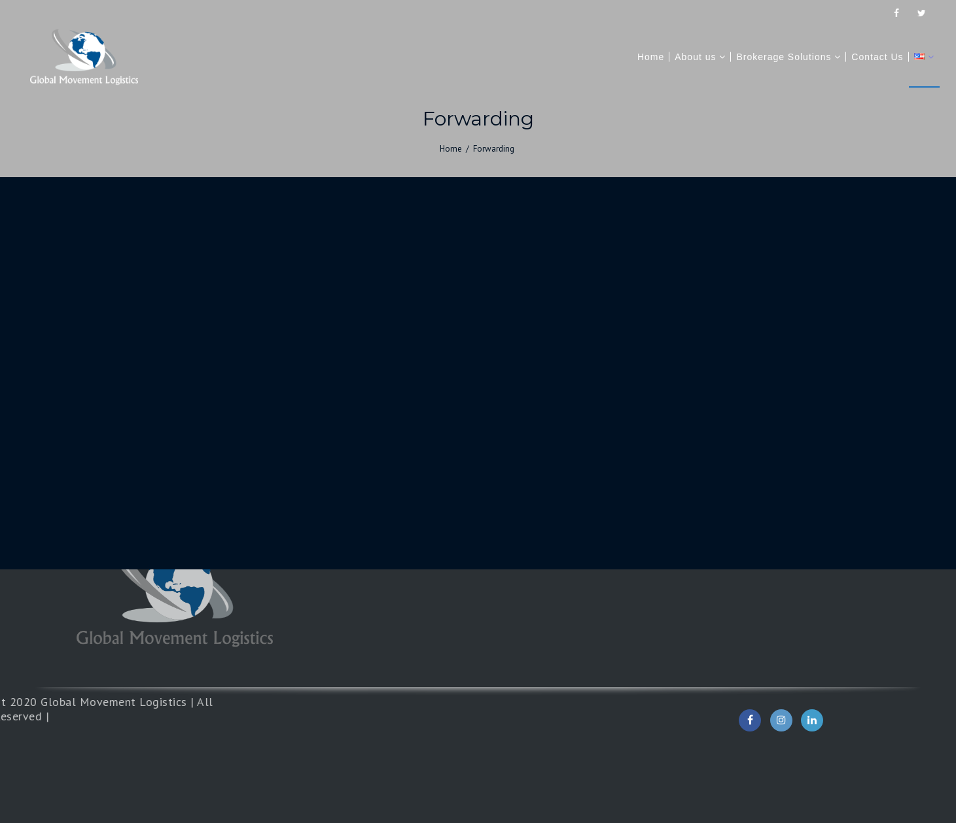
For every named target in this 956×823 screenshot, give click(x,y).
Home (451, 148)
